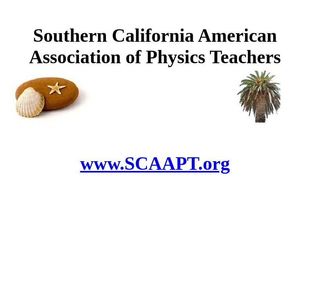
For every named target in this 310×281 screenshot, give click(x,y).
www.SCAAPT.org (155, 163)
